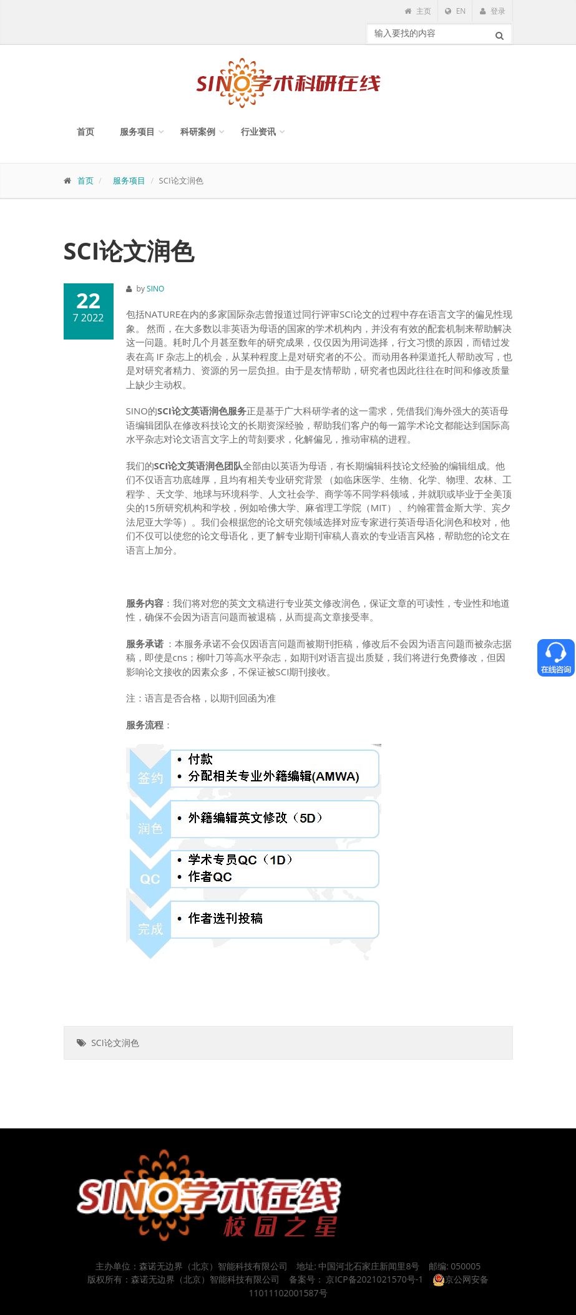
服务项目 (137, 131)
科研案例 (197, 131)
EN (455, 11)
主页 (417, 11)
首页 (85, 131)
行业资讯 (258, 131)
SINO (155, 288)
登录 (492, 11)
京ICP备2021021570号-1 (374, 1279)
